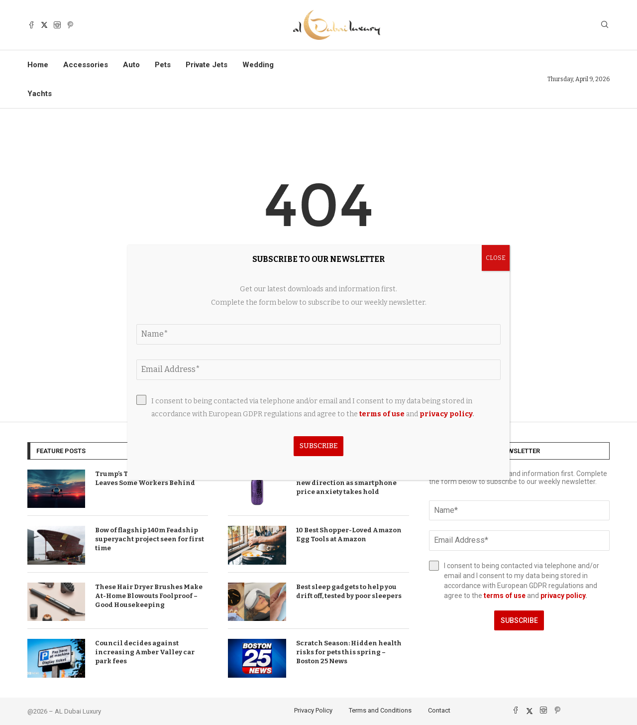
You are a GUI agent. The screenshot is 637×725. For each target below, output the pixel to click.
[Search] (605, 25)
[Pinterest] (70, 25)
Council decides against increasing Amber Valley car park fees (145, 652)
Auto (131, 64)
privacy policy (562, 596)
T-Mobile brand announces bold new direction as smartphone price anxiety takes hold (351, 482)
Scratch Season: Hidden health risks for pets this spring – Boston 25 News (349, 652)
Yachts (39, 93)
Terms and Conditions (380, 710)
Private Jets (206, 64)
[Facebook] (31, 25)
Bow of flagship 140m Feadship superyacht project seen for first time (149, 539)
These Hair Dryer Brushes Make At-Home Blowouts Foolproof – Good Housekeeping (149, 595)
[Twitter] (44, 25)
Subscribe (519, 620)
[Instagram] (57, 25)
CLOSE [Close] (496, 257)
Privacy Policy (313, 710)
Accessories (85, 64)
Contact (439, 710)
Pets (163, 64)
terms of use (505, 596)
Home (37, 64)
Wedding (258, 64)
